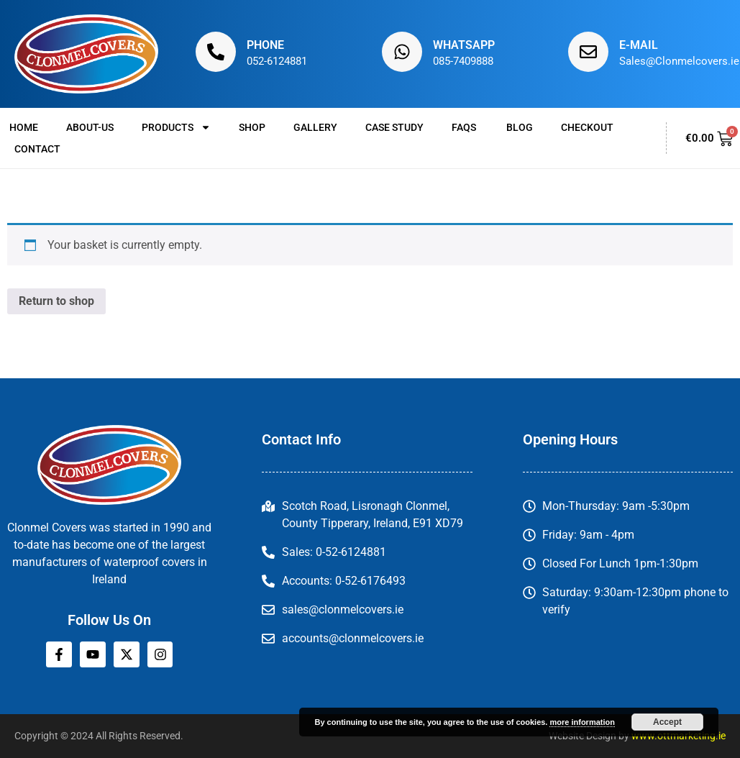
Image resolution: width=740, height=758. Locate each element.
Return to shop (56, 301)
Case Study (394, 127)
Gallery (315, 127)
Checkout (587, 127)
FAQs (465, 127)
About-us (90, 127)
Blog (519, 127)
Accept (667, 722)
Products (176, 127)
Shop (252, 127)
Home (23, 127)
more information (581, 722)
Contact (37, 149)
